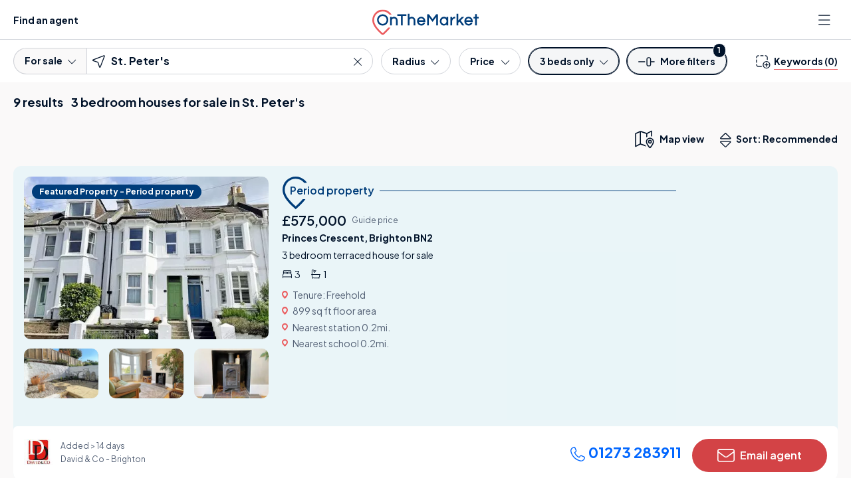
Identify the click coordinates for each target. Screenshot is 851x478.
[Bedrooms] (574, 61)
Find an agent (45, 20)
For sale (50, 60)
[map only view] (668, 138)
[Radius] (415, 61)
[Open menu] (826, 20)
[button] (677, 65)
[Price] (490, 61)
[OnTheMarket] (425, 20)
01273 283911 (625, 452)
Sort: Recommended (781, 140)
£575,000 (314, 220)
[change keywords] (796, 61)
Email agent (759, 455)
